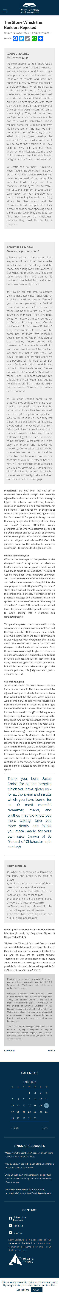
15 (29, 1105)
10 (40, 1099)
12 (12, 1105)
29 (29, 1118)
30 (35, 1118)
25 (46, 1112)
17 (40, 1105)
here (17, 1021)
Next (51, 1050)
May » (45, 1128)
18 (46, 1105)
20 (18, 1112)
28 (24, 1118)
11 (46, 1099)
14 (24, 1105)
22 (29, 1112)
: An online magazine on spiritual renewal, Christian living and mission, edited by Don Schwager (28, 1178)
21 (24, 1112)
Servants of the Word (20, 1243)
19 (12, 1112)
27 (18, 1118)
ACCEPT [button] (37, 1289)
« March (14, 1128)
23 (35, 1112)
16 (35, 1105)
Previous (9, 1050)
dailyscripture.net (43, 985)
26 (12, 1118)
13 (18, 1105)
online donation (14, 1038)
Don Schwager (40, 33)
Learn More (23, 1289)
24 (40, 1112)
